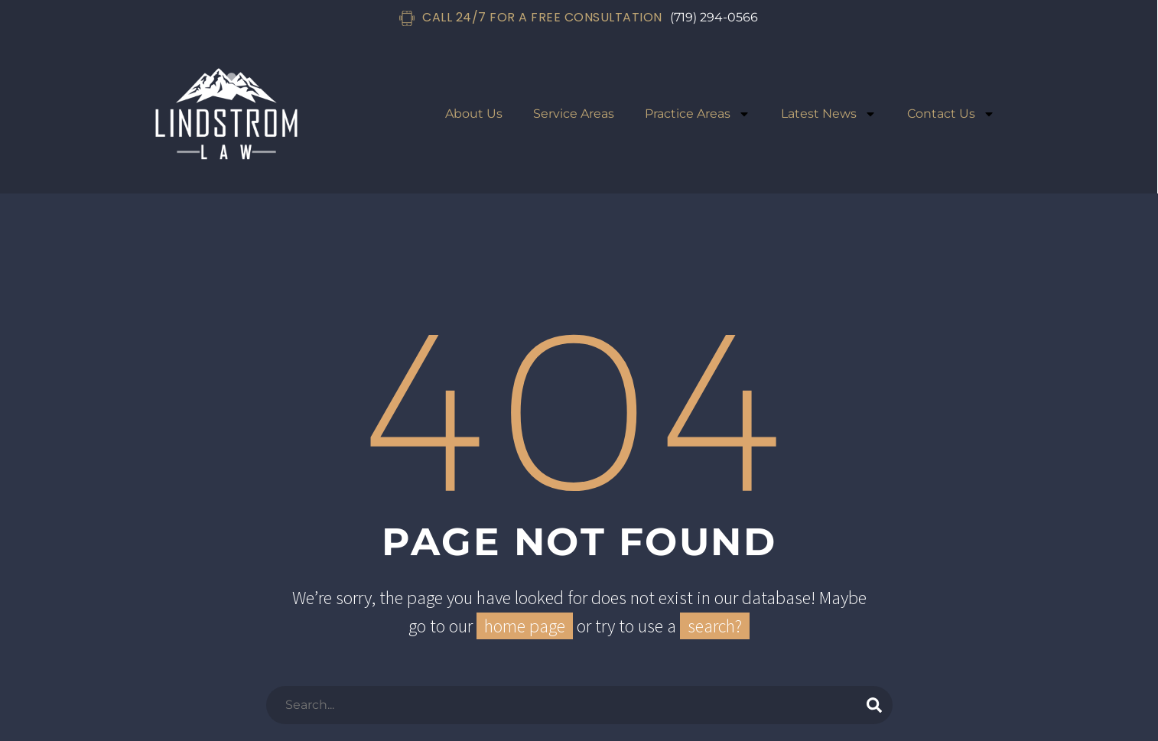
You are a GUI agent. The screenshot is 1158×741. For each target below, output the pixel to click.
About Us (474, 113)
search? (715, 626)
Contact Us (951, 114)
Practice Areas (697, 114)
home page (524, 626)
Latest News (829, 114)
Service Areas (573, 113)
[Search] (579, 705)
